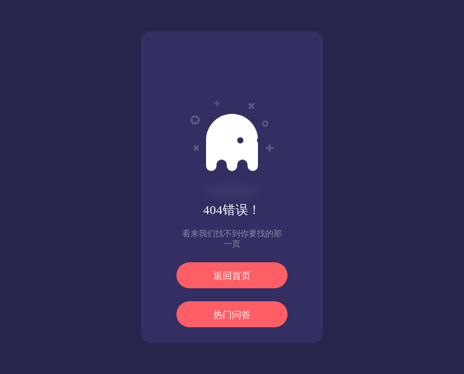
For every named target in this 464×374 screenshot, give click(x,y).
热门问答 (232, 315)
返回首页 (232, 276)
